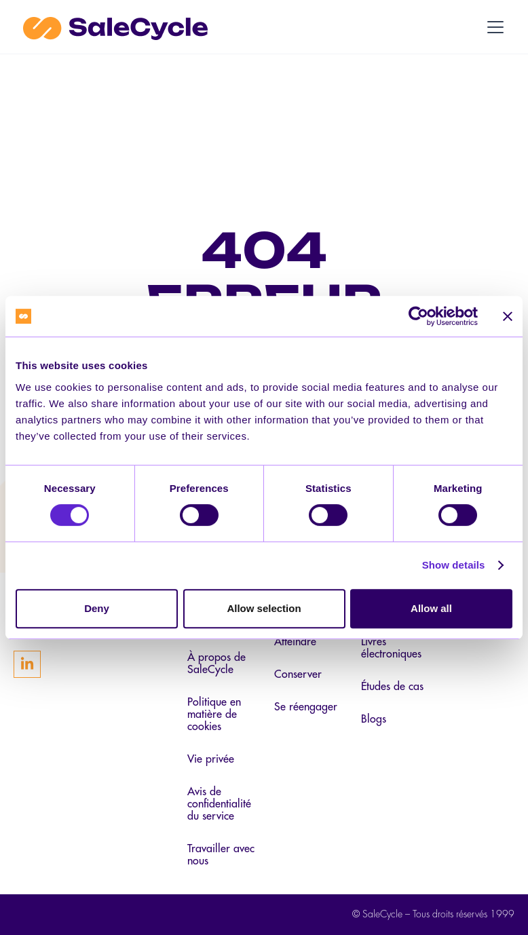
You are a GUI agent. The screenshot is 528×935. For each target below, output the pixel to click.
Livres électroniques (391, 648)
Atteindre (295, 641)
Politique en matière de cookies (214, 714)
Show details (453, 565)
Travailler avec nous (220, 854)
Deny (96, 608)
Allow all (431, 608)
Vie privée (210, 759)
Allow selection (264, 608)
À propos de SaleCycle (216, 663)
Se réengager (305, 707)
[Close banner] (507, 316)
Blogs (373, 719)
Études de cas (392, 686)
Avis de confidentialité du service (219, 804)
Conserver (298, 674)
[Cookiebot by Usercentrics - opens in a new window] (418, 316)
